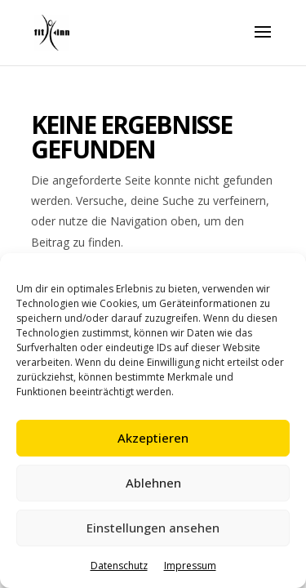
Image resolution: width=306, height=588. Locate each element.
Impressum (190, 565)
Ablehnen (153, 482)
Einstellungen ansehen (153, 527)
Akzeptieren (153, 438)
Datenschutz (119, 565)
